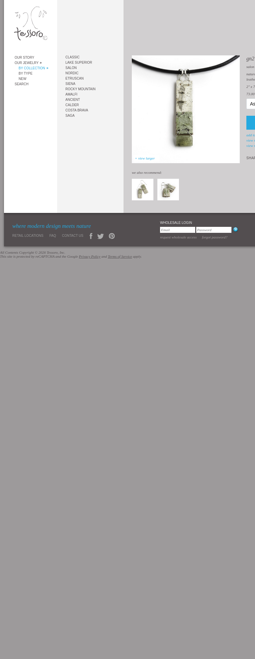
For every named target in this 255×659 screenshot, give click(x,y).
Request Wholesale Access (178, 237)
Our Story (24, 57)
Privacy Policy (90, 256)
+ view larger (145, 158)
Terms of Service (120, 256)
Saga (70, 115)
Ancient (72, 99)
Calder (72, 105)
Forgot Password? (214, 237)
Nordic (71, 73)
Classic (72, 57)
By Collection (32, 68)
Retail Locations (27, 235)
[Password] (213, 230)
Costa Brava (76, 110)
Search (22, 84)
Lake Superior (78, 62)
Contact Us (72, 235)
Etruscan (74, 78)
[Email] (177, 230)
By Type (26, 73)
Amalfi (71, 94)
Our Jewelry (27, 63)
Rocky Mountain (80, 89)
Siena (70, 84)
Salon (71, 68)
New (22, 79)
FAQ (52, 235)
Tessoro (30, 25)
